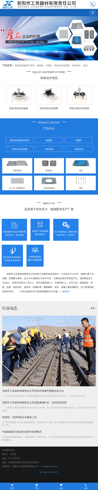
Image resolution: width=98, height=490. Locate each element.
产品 (37, 486)
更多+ (86, 65)
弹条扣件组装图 (62, 65)
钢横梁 (40, 65)
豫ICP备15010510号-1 (48, 472)
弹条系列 (76, 65)
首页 (12, 486)
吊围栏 (49, 65)
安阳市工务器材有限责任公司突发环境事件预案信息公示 (33, 391)
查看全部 (79, 149)
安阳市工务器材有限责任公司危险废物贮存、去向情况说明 (34, 402)
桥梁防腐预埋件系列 (25, 65)
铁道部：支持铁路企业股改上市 (19, 417)
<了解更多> (65, 291)
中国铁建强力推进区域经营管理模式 (22, 431)
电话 (86, 486)
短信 (61, 486)
